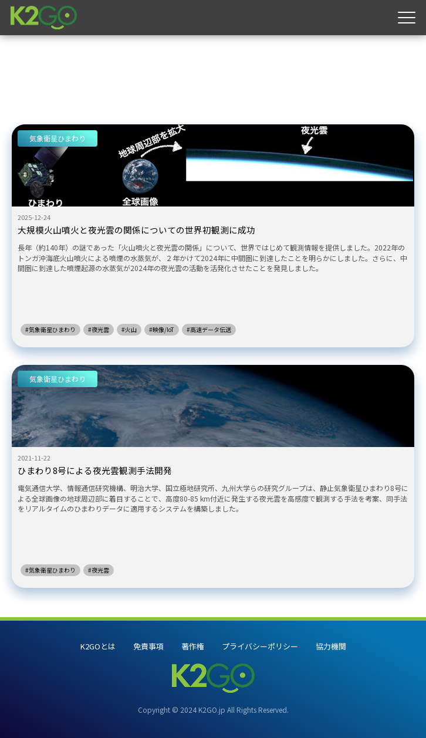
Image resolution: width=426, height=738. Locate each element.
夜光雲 (68, 53)
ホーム (25, 53)
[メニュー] (406, 17)
